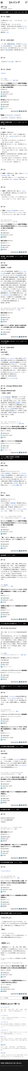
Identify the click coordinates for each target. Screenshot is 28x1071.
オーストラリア (9, 115)
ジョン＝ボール (6, 870)
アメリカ (3, 397)
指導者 (8, 46)
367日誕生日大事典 (5, 809)
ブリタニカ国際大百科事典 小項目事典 (10, 456)
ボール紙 (10, 61)
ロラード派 (9, 295)
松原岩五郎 (15, 179)
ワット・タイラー (10, 358)
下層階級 (15, 481)
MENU (1, 2)
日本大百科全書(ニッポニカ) (8, 341)
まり (7, 32)
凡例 (17, 80)
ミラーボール (4, 117)
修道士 (8, 473)
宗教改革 (11, 362)
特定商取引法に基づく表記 (10, 1063)
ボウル (4, 73)
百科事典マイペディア (6, 686)
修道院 (20, 275)
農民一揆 (4, 475)
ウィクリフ (12, 696)
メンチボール (17, 115)
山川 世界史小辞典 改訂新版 (7, 746)
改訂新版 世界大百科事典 (7, 256)
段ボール (19, 117)
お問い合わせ (19, 1063)
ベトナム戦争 (10, 408)
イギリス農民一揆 (17, 485)
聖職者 (13, 44)
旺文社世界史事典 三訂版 (7, 862)
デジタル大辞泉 (4, 12)
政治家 (8, 397)
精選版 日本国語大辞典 (6, 122)
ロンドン (12, 372)
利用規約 (2, 1063)
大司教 (15, 368)
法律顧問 (17, 402)
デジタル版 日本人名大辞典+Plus (9, 623)
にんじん (9, 509)
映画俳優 (12, 503)
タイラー (24, 473)
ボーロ (22, 210)
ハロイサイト (12, 117)
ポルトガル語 (11, 210)
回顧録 (15, 412)
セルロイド (12, 136)
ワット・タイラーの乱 (12, 378)
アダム (16, 46)
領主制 (7, 50)
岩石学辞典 (3, 555)
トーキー (11, 505)
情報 (14, 80)
